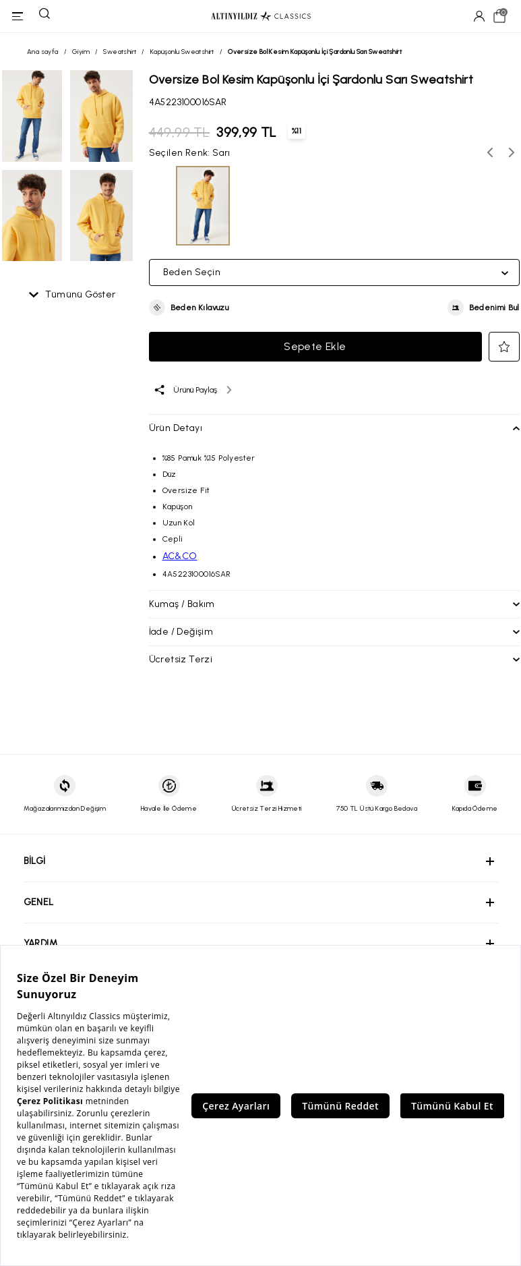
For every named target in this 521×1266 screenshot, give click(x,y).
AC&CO (179, 556)
